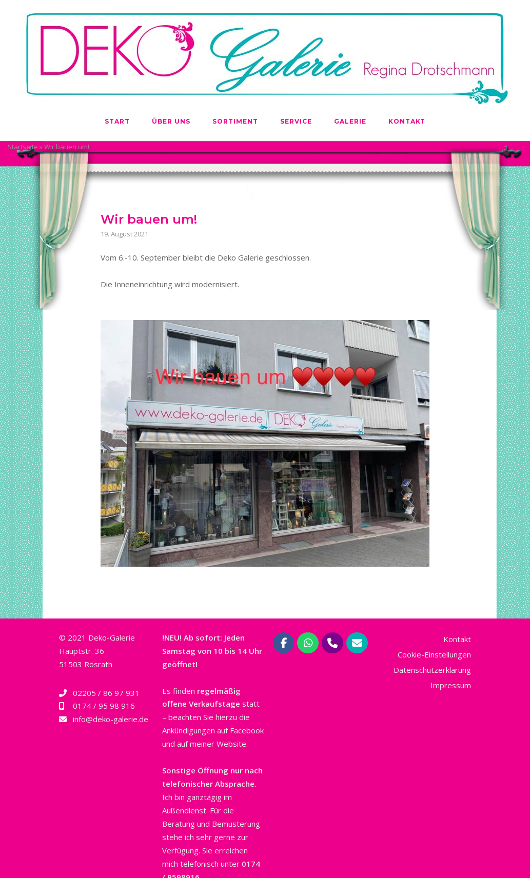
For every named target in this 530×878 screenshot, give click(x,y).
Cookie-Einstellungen (434, 654)
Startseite (23, 146)
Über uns (171, 121)
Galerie (350, 121)
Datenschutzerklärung (432, 670)
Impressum (450, 685)
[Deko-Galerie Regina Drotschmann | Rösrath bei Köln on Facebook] (284, 643)
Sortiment (235, 121)
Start (117, 121)
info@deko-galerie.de (110, 719)
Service (296, 121)
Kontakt (406, 121)
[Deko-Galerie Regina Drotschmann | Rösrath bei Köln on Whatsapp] (308, 643)
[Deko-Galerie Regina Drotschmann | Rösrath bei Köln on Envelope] (357, 643)
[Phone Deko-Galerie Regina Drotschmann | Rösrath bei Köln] (332, 643)
